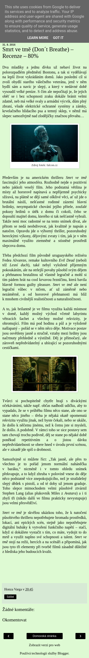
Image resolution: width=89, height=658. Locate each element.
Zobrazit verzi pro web (44, 645)
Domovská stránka (44, 636)
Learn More (37, 38)
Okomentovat (14, 619)
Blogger (63, 653)
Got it (58, 38)
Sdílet (10, 596)
